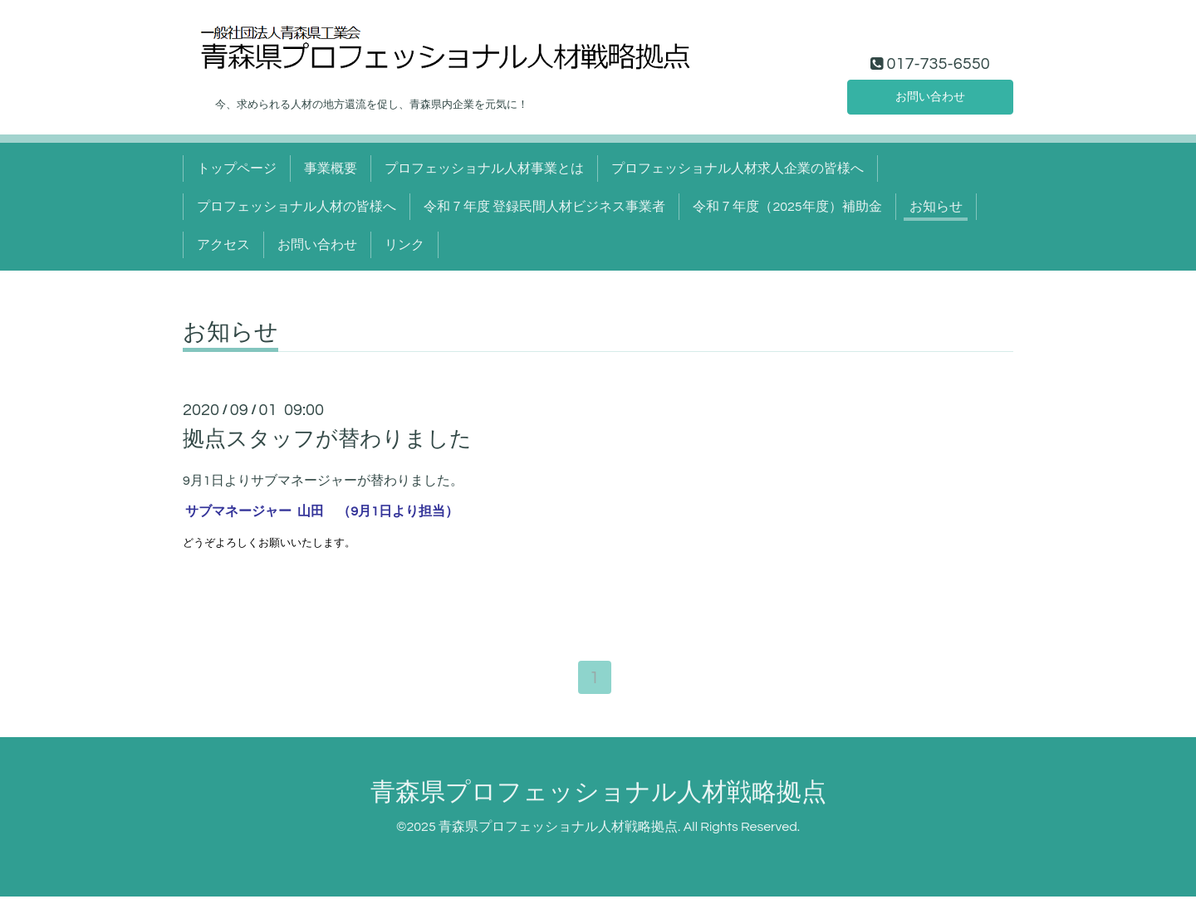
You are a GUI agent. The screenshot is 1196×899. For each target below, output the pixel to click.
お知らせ (936, 206)
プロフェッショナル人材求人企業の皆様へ (737, 168)
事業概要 (330, 168)
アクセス (223, 245)
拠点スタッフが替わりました (327, 439)
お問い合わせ (930, 95)
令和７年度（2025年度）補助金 (787, 206)
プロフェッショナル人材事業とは (484, 168)
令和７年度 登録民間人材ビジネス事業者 (544, 206)
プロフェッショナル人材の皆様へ (296, 206)
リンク (404, 245)
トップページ (237, 168)
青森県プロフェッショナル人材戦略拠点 (598, 794)
